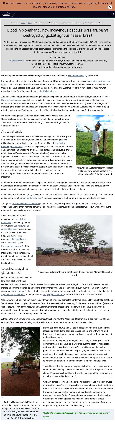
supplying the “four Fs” (54, 294)
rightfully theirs (48, 91)
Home (23, 23)
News (21, 60)
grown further (18, 291)
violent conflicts (17, 239)
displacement (12, 242)
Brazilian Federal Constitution (27, 203)
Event (16, 60)
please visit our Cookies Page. (59, 6)
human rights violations (31, 198)
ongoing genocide (14, 246)
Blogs (30, 23)
